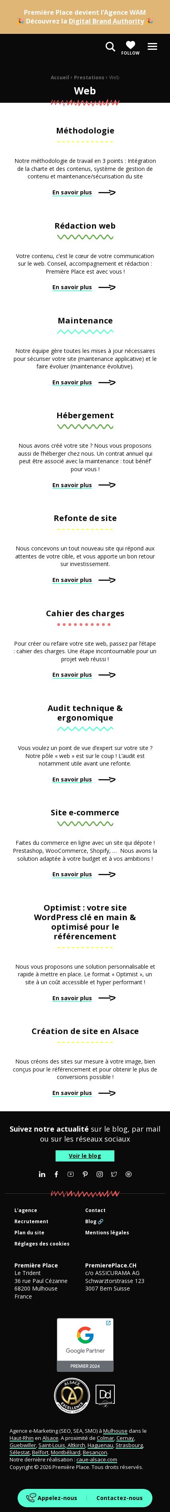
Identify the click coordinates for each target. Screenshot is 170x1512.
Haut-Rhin (22, 1437)
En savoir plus (72, 192)
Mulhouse (115, 1430)
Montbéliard (65, 1452)
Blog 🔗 (94, 1222)
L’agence (25, 1211)
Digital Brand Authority (106, 21)
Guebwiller (23, 1445)
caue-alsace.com (96, 1459)
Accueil (60, 77)
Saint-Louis (51, 1445)
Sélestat (20, 1452)
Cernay (125, 1437)
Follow (130, 48)
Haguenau (100, 1445)
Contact (95, 1211)
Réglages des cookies (42, 1244)
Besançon (95, 1452)
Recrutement (31, 1222)
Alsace (50, 1437)
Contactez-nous (119, 1498)
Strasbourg (129, 1445)
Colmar (105, 1437)
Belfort (40, 1452)
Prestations (89, 77)
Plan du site (29, 1233)
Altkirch (75, 1445)
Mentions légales (107, 1233)
